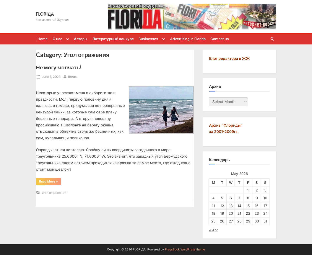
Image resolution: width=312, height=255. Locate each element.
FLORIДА (45, 13)
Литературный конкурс (113, 39)
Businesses (148, 39)
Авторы (80, 39)
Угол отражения (54, 193)
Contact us (219, 39)
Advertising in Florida (188, 39)
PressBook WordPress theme (185, 249)
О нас (57, 39)
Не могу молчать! (59, 67)
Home (42, 39)
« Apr (213, 230)
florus (72, 76)
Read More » (50, 182)
